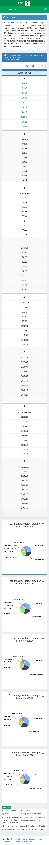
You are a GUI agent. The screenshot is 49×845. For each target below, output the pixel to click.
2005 (24, 98)
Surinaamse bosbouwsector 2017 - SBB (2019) (22, 829)
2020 (24, 112)
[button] (2, 9)
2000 (24, 93)
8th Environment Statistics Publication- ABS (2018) (24, 826)
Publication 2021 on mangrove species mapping (23, 814)
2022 (24, 122)
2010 (24, 102)
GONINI (32, 842)
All (42, 66)
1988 (24, 88)
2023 (24, 126)
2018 (24, 107)
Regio (24, 83)
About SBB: (12, 10)
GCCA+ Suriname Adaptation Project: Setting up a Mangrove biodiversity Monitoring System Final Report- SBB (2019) (23, 820)
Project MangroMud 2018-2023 (16, 810)
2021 (23, 117)
